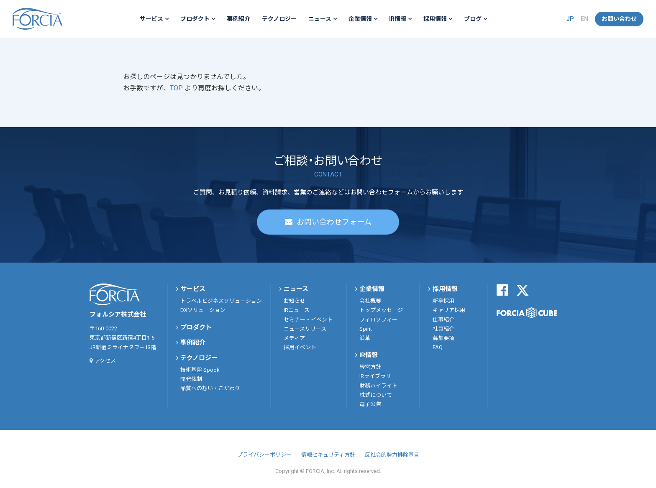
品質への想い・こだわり (210, 388)
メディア (294, 338)
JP (570, 18)
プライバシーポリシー (264, 455)
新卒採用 (443, 301)
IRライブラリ (375, 376)
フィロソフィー (378, 320)
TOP (177, 88)
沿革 (364, 338)
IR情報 (397, 18)
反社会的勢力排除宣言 (392, 455)
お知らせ (294, 301)
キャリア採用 (449, 310)
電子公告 (370, 404)
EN (584, 18)
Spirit (365, 329)
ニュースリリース (305, 329)
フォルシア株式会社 (38, 19)
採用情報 (435, 18)
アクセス (105, 361)
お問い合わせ (619, 18)
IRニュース (297, 310)
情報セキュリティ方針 (328, 455)
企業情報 (360, 18)
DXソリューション (203, 310)
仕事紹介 (443, 320)
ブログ (473, 18)
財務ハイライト (378, 386)
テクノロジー (279, 18)
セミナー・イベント (308, 320)
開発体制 (191, 379)
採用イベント (300, 347)
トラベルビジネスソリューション (221, 301)
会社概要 (370, 301)
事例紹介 (238, 18)
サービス (151, 18)
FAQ (438, 347)
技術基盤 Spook (200, 370)
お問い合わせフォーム (334, 221)
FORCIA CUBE (527, 312)
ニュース (319, 18)
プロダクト (195, 18)
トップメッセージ (381, 310)
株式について (375, 395)
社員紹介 (443, 329)
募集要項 (443, 338)
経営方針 (370, 367)
